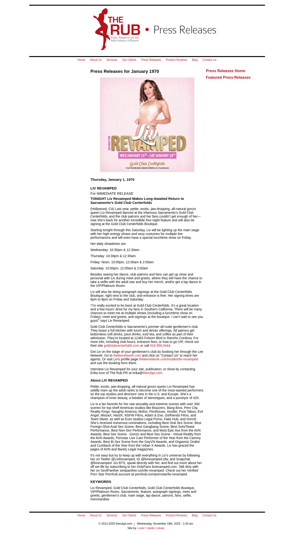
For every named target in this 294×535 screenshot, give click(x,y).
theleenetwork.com (127, 355)
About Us (96, 60)
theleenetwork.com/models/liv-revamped (168, 359)
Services (112, 60)
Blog (195, 60)
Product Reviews (176, 60)
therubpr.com (152, 373)
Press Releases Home (225, 71)
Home (81, 60)
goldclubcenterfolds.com (121, 345)
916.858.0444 (160, 345)
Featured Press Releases (228, 77)
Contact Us (209, 60)
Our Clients (129, 60)
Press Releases (151, 60)
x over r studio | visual (150, 528)
